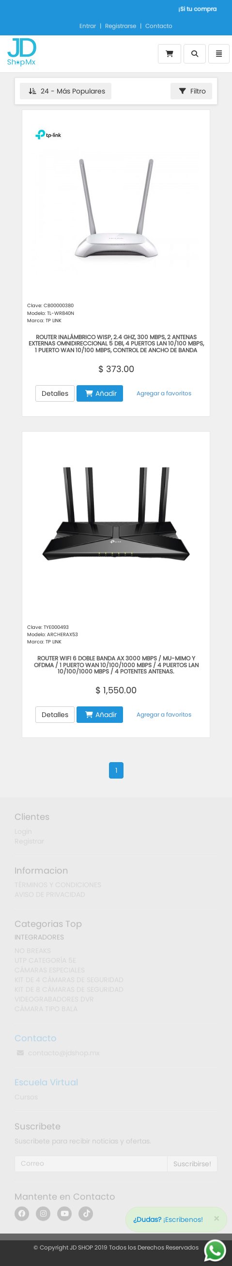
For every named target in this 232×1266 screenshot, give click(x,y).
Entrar (87, 25)
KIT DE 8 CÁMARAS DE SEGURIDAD (69, 992)
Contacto (158, 25)
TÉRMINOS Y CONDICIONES (58, 887)
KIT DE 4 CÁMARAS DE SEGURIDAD (69, 982)
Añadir (101, 393)
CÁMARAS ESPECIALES (50, 972)
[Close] (216, 1219)
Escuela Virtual (46, 1084)
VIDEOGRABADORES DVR (54, 1001)
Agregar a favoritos (163, 393)
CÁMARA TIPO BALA (46, 1011)
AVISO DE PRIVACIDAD (50, 897)
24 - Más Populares (67, 91)
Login (23, 833)
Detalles (55, 393)
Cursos (26, 1099)
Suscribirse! (192, 1166)
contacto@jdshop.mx (58, 1055)
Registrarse (120, 25)
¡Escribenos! (168, 1219)
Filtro (192, 91)
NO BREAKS (33, 953)
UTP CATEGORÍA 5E (45, 963)
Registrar (29, 843)
